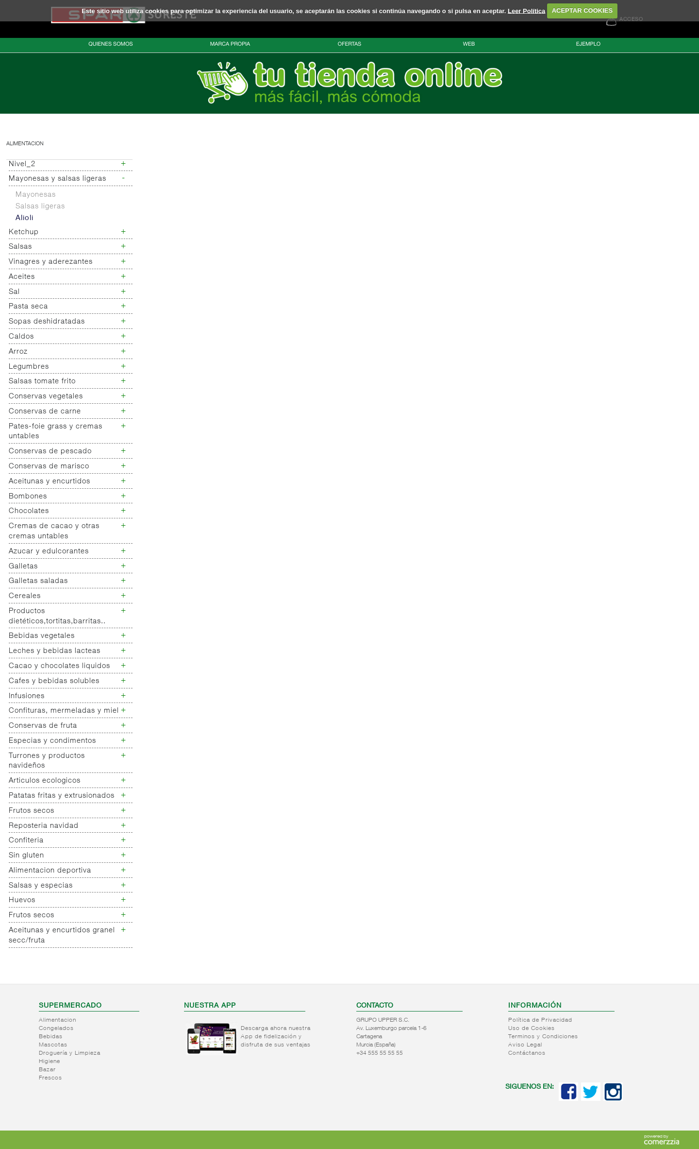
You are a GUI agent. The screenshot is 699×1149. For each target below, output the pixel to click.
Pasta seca (28, 306)
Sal (14, 292)
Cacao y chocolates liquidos (59, 666)
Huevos (22, 900)
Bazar (47, 1070)
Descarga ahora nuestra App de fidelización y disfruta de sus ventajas (276, 1037)
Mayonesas (36, 195)
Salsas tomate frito (42, 381)
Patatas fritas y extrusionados (62, 796)
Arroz (18, 352)
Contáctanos (527, 1053)
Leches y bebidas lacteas (54, 651)
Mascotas (53, 1045)
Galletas (23, 566)
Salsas (20, 247)
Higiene (49, 1061)
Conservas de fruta (43, 726)
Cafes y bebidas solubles (54, 681)
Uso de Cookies (531, 1028)
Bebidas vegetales (42, 636)
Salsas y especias (41, 886)
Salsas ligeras (40, 206)
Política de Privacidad (540, 1020)
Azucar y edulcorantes (49, 551)
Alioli (24, 218)
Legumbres (29, 367)
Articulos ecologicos (45, 781)
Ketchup (24, 232)
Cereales (25, 596)
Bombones (28, 496)
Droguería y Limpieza (69, 1053)
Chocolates (29, 511)
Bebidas (51, 1037)
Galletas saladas (38, 581)
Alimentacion (25, 144)
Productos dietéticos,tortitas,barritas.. (57, 616)
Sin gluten (26, 855)
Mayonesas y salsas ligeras (57, 179)
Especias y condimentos (52, 741)
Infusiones (27, 696)
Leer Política (526, 10)
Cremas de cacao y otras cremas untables (54, 531)
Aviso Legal (525, 1045)
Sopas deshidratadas (47, 322)
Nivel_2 (22, 164)
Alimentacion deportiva (50, 871)
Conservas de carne (45, 411)
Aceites (22, 277)
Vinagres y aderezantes (51, 262)
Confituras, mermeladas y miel (64, 711)
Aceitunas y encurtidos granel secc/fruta (62, 935)
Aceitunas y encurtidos (49, 481)
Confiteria (26, 840)
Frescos (50, 1078)
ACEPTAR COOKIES (582, 10)
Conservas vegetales (46, 396)
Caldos (21, 337)
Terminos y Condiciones (543, 1037)
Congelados (56, 1028)
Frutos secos (31, 811)
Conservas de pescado (50, 451)
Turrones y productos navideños (47, 761)
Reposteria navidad (44, 826)
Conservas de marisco (49, 466)
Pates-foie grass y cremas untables (55, 432)
